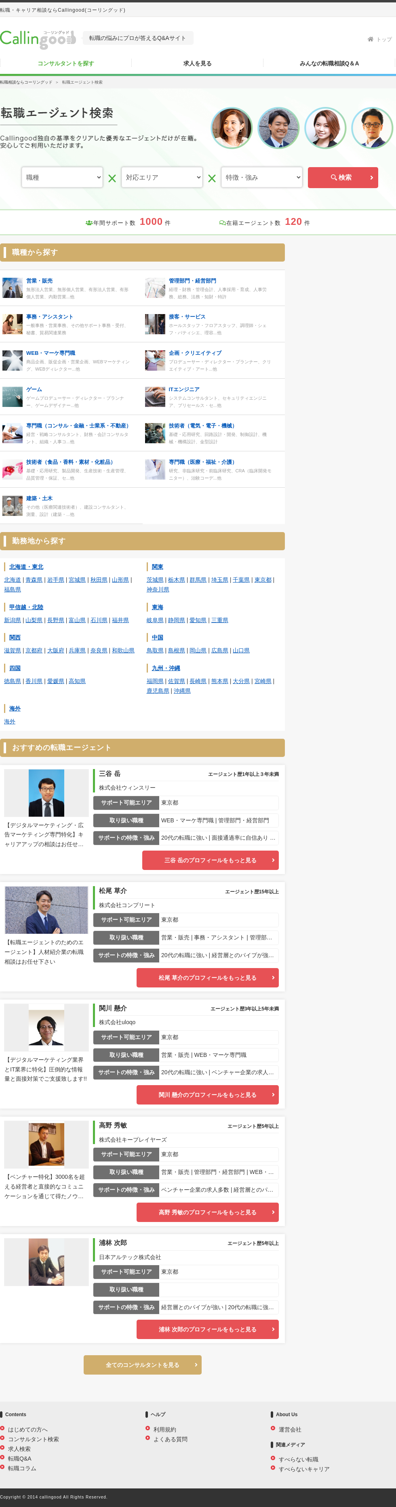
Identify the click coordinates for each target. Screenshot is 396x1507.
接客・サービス (187, 317)
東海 (157, 607)
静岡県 (176, 620)
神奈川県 (158, 589)
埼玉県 (219, 579)
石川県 (99, 620)
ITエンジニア (184, 389)
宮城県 (77, 579)
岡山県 (198, 650)
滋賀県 (12, 650)
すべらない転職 (298, 1459)
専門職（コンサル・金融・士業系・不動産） (78, 426)
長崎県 (198, 681)
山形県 (120, 579)
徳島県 (12, 681)
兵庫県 (77, 650)
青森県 (33, 579)
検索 (343, 177)
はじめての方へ (28, 1429)
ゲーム (34, 389)
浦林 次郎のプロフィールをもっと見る (208, 1329)
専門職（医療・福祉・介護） (203, 462)
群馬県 (198, 579)
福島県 (12, 589)
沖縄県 (182, 690)
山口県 (241, 650)
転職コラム (22, 1468)
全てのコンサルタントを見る (142, 1365)
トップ (380, 39)
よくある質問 (170, 1439)
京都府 (33, 650)
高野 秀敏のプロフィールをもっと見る (208, 1212)
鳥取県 (155, 650)
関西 (15, 637)
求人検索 (19, 1449)
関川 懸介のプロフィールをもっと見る (208, 1095)
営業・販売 (39, 281)
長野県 (55, 620)
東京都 (263, 579)
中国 (157, 637)
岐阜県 (155, 620)
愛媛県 (55, 681)
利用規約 (165, 1429)
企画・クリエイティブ (195, 353)
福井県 (120, 620)
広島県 (219, 650)
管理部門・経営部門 (192, 281)
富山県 (77, 620)
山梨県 (33, 620)
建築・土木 (39, 498)
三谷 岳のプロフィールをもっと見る (210, 860)
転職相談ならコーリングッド (26, 82)
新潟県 (12, 620)
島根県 (176, 650)
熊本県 (219, 681)
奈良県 (99, 650)
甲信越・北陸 (26, 607)
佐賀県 (176, 681)
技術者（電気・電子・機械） (203, 426)
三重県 (219, 620)
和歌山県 (123, 650)
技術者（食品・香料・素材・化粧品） (71, 462)
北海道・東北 (26, 567)
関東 (157, 567)
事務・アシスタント (50, 317)
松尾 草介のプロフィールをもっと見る (208, 978)
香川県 (33, 681)
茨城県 (155, 579)
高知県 (77, 681)
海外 (15, 708)
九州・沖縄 (166, 668)
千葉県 (241, 579)
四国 (15, 668)
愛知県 (198, 620)
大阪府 (55, 650)
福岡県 (155, 681)
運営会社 (290, 1429)
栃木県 (176, 579)
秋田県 (99, 579)
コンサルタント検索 (33, 1439)
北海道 (12, 579)
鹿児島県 (158, 690)
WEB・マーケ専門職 (50, 353)
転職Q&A (20, 1458)
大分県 (241, 681)
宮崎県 (263, 681)
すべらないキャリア (304, 1469)
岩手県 (55, 579)
